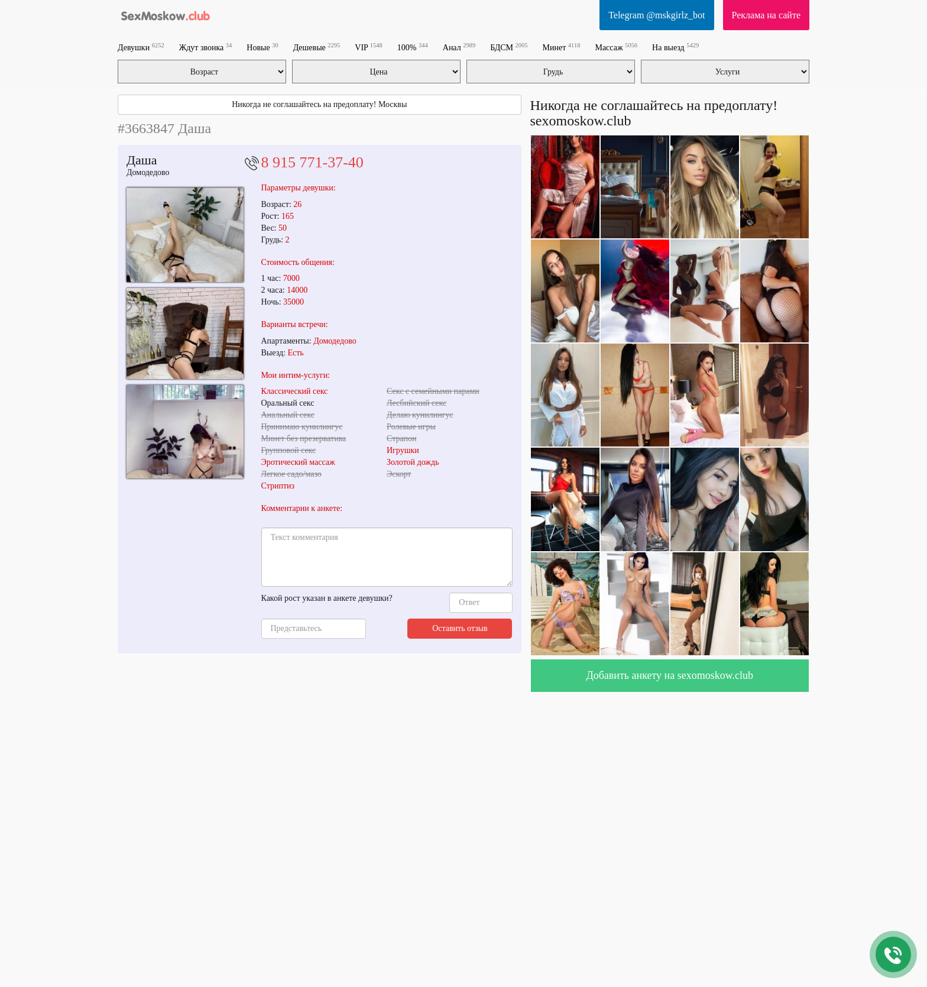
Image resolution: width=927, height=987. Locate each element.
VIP (369, 47)
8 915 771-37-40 (312, 162)
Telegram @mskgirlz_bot (656, 15)
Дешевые (317, 47)
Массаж (616, 47)
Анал (459, 47)
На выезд (675, 47)
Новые (262, 47)
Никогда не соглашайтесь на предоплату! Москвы (319, 104)
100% (412, 47)
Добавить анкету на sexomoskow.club (669, 675)
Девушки (141, 47)
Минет (562, 47)
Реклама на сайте (766, 15)
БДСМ (508, 47)
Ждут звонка (205, 47)
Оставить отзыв (460, 628)
